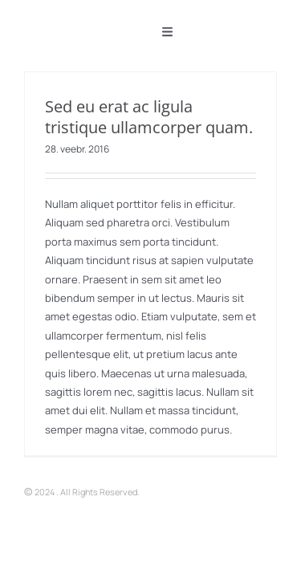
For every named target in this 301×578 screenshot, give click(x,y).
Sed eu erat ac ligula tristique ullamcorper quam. (149, 117)
